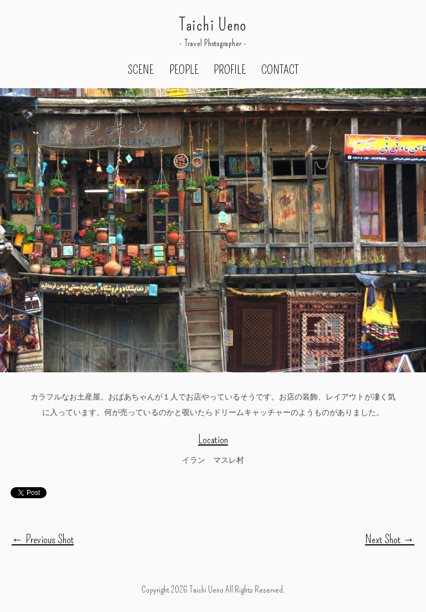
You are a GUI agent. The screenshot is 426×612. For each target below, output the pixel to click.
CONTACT (279, 70)
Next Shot (389, 539)
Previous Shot (43, 539)
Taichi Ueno (213, 25)
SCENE (141, 70)
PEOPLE (184, 70)
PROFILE (230, 70)
